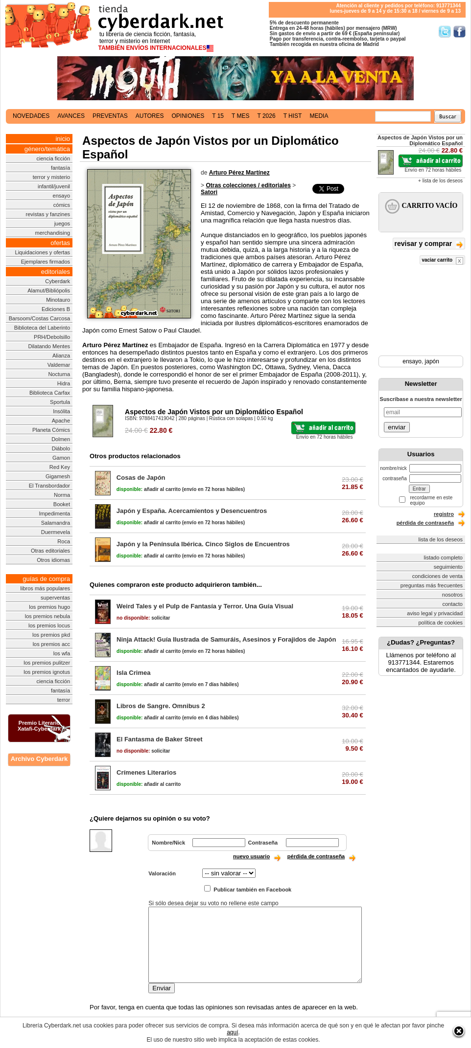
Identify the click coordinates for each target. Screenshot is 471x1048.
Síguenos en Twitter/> (445, 31)
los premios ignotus (47, 672)
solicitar (143, 618)
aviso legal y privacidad (435, 613)
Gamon (61, 458)
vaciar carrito (442, 261)
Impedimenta (54, 513)
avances (71, 115)
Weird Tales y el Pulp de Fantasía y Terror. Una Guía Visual (205, 606)
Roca (63, 541)
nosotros (452, 595)
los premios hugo (49, 607)
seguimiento (448, 567)
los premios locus (49, 625)
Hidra (63, 383)
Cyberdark (57, 281)
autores (150, 115)
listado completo (443, 557)
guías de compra (46, 578)
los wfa (61, 653)
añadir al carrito (149, 489)
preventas (110, 115)
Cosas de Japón (141, 477)
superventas (55, 598)
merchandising (53, 233)
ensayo (61, 196)
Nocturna (59, 374)
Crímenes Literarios (146, 772)
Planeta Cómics (51, 430)
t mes (240, 115)
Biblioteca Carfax (49, 393)
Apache (61, 421)
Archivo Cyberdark (39, 758)
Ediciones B (56, 309)
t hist (292, 115)
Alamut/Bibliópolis (48, 290)
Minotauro (58, 300)
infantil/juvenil (54, 186)
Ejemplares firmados (45, 262)
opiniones (188, 115)
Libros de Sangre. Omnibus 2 (161, 706)
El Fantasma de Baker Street (160, 739)
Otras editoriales (50, 551)
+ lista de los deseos (440, 180)
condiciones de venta (437, 576)
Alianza (61, 355)
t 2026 (266, 115)
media (318, 115)
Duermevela (55, 532)
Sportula (60, 402)
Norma (62, 495)
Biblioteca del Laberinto (42, 328)
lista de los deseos (441, 539)
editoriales (55, 271)
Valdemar (58, 365)
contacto (452, 604)
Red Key (59, 467)
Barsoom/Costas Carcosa (39, 318)
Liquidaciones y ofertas (43, 252)
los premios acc (51, 644)
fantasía (60, 168)
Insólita (61, 411)
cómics (61, 205)
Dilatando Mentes (49, 346)
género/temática (47, 149)
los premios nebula (47, 616)
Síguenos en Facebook (459, 31)
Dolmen (60, 439)
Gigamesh (58, 476)
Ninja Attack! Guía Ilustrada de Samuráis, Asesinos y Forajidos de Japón (226, 639)
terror (63, 700)
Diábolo (61, 448)
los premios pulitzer (47, 663)
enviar (396, 427)
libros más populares (46, 588)
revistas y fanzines (48, 214)
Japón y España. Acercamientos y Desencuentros (192, 510)
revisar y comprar (429, 244)
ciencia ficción (53, 158)
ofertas (60, 242)
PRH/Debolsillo (52, 337)
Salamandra (55, 523)
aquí (232, 1032)
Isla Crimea (133, 672)
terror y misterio (51, 177)
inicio (62, 138)
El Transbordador (49, 486)
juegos (62, 223)
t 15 (218, 115)
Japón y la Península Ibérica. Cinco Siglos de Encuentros (203, 544)
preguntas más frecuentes (431, 585)
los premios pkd (51, 635)
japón (432, 361)
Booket (61, 504)
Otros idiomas (53, 560)
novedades (31, 115)
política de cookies (441, 622)
